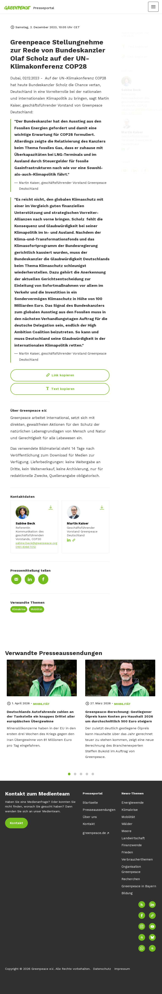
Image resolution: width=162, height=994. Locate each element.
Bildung (127, 893)
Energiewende (133, 803)
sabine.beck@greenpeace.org (36, 543)
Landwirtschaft (133, 838)
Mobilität (36, 609)
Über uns (90, 817)
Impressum (122, 968)
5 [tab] (93, 776)
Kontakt (89, 824)
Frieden (127, 852)
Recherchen (131, 879)
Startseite (90, 803)
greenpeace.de (94, 833)
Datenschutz (102, 968)
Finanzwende (132, 845)
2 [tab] (75, 776)
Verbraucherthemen (137, 859)
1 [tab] (69, 776)
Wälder (127, 824)
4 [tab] (87, 776)
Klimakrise (19, 609)
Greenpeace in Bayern (139, 886)
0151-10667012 (26, 546)
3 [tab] (81, 776)
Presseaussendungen (99, 810)
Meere (126, 831)
